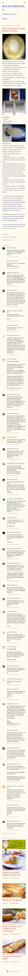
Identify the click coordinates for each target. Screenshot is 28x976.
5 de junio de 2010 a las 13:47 (13, 321)
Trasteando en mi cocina (13, 786)
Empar (8, 479)
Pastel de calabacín (12, 900)
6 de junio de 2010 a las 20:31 (13, 594)
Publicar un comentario (8, 833)
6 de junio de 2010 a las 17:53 (13, 558)
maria (8, 290)
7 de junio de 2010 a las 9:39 (13, 642)
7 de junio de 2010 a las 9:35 (13, 627)
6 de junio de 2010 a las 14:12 (13, 528)
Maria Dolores (10, 598)
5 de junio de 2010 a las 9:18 (12, 256)
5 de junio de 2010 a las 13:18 (13, 286)
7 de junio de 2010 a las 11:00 (13, 674)
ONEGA (9, 413)
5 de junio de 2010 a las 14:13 (13, 331)
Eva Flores (9, 665)
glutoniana (9, 764)
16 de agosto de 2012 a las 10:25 (13, 800)
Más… (5, 19)
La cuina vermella (11, 498)
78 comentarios (14, 903)
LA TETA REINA (11, 679)
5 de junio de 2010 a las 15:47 (13, 354)
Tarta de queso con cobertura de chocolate (11, 928)
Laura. (8, 611)
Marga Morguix (11, 548)
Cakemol (9, 448)
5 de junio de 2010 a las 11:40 (13, 268)
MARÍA (9, 585)
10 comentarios (14, 878)
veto (8, 359)
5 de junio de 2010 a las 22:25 (13, 494)
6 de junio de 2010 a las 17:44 (13, 544)
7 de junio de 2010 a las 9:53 (13, 661)
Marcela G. (9, 748)
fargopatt (9, 272)
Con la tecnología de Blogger (14, 971)
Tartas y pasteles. (7, 240)
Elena (8, 437)
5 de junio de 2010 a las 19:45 (13, 444)
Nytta (8, 517)
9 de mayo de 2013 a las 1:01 (13, 817)
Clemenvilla (10, 394)
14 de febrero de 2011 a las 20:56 (13, 743)
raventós (9, 325)
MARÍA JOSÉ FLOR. (12, 463)
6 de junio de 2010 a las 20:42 (13, 607)
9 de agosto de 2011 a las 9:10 (13, 781)
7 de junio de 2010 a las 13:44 (13, 684)
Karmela (9, 730)
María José (9, 335)
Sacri (8, 247)
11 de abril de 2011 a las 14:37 (13, 759)
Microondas (12, 237)
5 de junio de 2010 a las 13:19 (13, 306)
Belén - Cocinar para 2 (12, 310)
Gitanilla (9, 703)
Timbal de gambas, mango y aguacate (11, 874)
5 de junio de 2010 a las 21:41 (13, 475)
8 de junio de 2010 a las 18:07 (13, 699)
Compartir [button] (5, 234)
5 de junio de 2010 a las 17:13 (13, 390)
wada (8, 632)
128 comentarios (15, 934)
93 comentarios (14, 961)
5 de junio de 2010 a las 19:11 (12, 432)
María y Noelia (10, 532)
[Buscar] (25, 2)
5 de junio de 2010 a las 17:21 (13, 409)
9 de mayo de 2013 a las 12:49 (13, 830)
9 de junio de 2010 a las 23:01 (13, 726)
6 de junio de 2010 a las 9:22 (13, 513)
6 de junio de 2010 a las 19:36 (13, 581)
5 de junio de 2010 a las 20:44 (13, 459)
